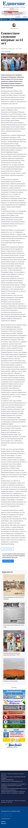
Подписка (4, 19)
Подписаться (6, 815)
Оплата (12, 19)
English (17, 9)
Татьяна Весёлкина (14, 28)
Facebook (3, 821)
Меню (25, 17)
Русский (12, 9)
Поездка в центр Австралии (10, 681)
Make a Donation (8, 561)
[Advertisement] (14, 758)
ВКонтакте (3, 823)
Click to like (7, 51)
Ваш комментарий (7, 549)
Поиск (18, 17)
